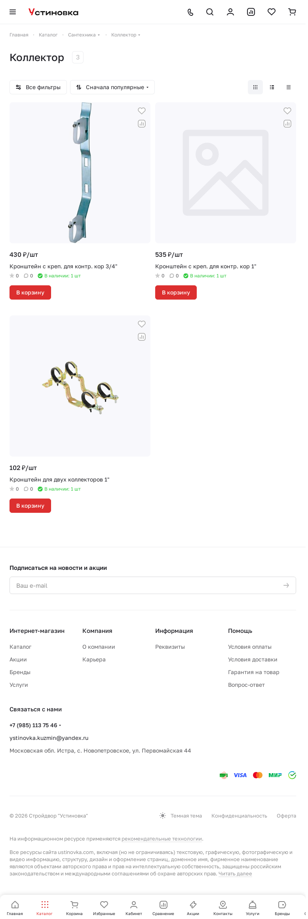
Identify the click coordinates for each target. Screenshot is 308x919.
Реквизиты (170, 646)
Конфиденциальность (239, 815)
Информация (174, 630)
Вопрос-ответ (246, 684)
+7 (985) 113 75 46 (33, 725)
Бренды (20, 672)
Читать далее (235, 873)
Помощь (240, 630)
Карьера (94, 659)
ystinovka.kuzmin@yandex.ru (49, 737)
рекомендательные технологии (162, 838)
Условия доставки (253, 659)
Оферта (286, 815)
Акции (18, 659)
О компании (98, 646)
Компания (97, 630)
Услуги (19, 684)
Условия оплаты (250, 646)
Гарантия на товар (253, 672)
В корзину (30, 292)
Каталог (20, 646)
